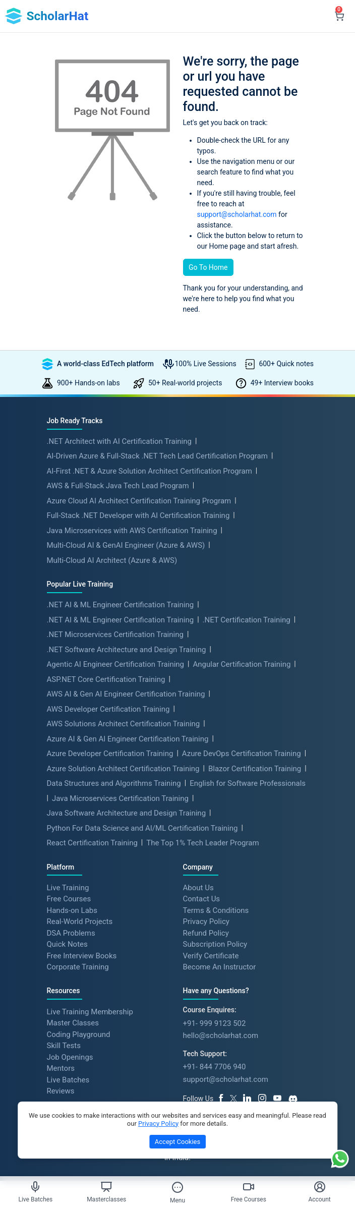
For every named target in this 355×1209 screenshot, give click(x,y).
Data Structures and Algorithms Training (114, 783)
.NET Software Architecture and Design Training (126, 649)
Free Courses (69, 898)
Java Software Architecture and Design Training (126, 813)
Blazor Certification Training (254, 768)
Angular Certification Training (241, 664)
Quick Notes (67, 944)
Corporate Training (78, 966)
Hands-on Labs (72, 909)
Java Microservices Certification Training (120, 798)
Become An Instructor (219, 966)
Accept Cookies (177, 1141)
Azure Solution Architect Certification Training (123, 768)
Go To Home (208, 267)
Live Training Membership (90, 1011)
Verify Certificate (211, 955)
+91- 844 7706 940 (214, 1066)
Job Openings (70, 1056)
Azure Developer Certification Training (110, 753)
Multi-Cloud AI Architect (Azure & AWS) (112, 560)
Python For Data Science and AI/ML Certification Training (142, 828)
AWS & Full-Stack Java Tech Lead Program (118, 485)
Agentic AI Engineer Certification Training (116, 664)
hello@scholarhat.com (221, 1035)
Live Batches (68, 1079)
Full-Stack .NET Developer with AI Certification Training (138, 515)
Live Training (68, 887)
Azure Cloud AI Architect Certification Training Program (139, 500)
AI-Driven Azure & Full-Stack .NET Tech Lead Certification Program (157, 455)
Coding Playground (78, 1034)
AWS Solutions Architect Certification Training (123, 723)
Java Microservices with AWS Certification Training (132, 530)
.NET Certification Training (246, 619)
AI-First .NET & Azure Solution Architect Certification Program (149, 471)
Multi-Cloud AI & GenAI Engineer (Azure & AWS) (126, 545)
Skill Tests (64, 1045)
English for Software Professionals (248, 783)
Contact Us (201, 898)
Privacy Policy (206, 921)
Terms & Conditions (216, 909)
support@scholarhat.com (237, 214)
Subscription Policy (215, 944)
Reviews (61, 1091)
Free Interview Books (82, 955)
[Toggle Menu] (177, 1187)
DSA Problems (71, 932)
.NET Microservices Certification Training (115, 634)
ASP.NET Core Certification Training (106, 679)
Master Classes (73, 1022)
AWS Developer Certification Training (108, 709)
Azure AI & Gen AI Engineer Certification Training (128, 738)
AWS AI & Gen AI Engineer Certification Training (126, 694)
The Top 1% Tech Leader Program (202, 842)
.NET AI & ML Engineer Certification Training (120, 604)
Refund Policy (206, 932)
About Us (198, 887)
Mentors (61, 1068)
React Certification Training (92, 842)
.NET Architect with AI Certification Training (119, 441)
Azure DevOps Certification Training (241, 753)
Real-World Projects (80, 921)
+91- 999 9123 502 (214, 1023)
